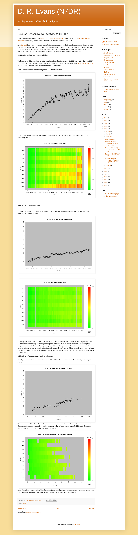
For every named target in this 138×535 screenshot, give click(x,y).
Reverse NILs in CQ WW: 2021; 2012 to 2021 (112, 149)
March (108, 134)
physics (106, 104)
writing (106, 109)
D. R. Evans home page (111, 194)
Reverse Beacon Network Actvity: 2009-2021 (111, 143)
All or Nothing (108, 53)
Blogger (77, 524)
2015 (106, 185)
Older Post (90, 509)
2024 (106, 123)
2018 (106, 177)
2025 (106, 120)
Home (56, 509)
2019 (106, 174)
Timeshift (107, 77)
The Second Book (109, 74)
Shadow (106, 72)
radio (25, 503)
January (108, 165)
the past (24, 45)
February (109, 137)
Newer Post (21, 509)
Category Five (108, 58)
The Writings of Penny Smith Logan (111, 80)
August (108, 131)
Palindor (106, 65)
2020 (106, 171)
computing (107, 100)
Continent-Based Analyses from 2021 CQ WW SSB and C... (112, 160)
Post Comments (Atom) (33, 512)
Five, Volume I (108, 60)
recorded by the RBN (85, 63)
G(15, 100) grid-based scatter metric (53, 38)
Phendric (106, 67)
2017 (106, 179)
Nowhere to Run (109, 62)
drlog (105, 102)
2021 (106, 169)
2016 (106, 182)
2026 (106, 118)
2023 (106, 126)
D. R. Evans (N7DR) (49, 11)
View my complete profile (110, 44)
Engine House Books (110, 196)
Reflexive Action (109, 69)
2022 (106, 129)
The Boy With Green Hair (112, 55)
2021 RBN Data (110, 139)
